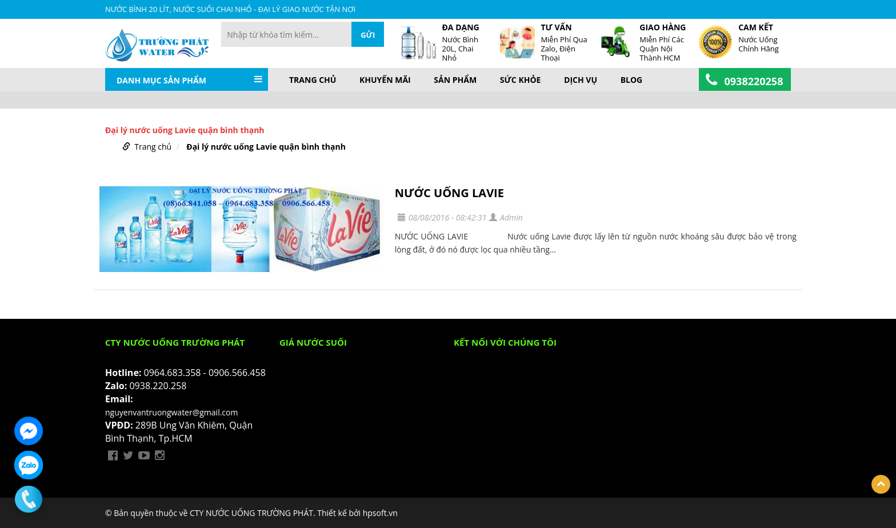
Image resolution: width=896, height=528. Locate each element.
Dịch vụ (580, 80)
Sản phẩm (455, 80)
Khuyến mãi (385, 80)
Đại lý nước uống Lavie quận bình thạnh (266, 146)
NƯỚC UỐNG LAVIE (449, 192)
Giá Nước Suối (313, 342)
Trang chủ (312, 80)
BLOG (632, 80)
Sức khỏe (520, 80)
